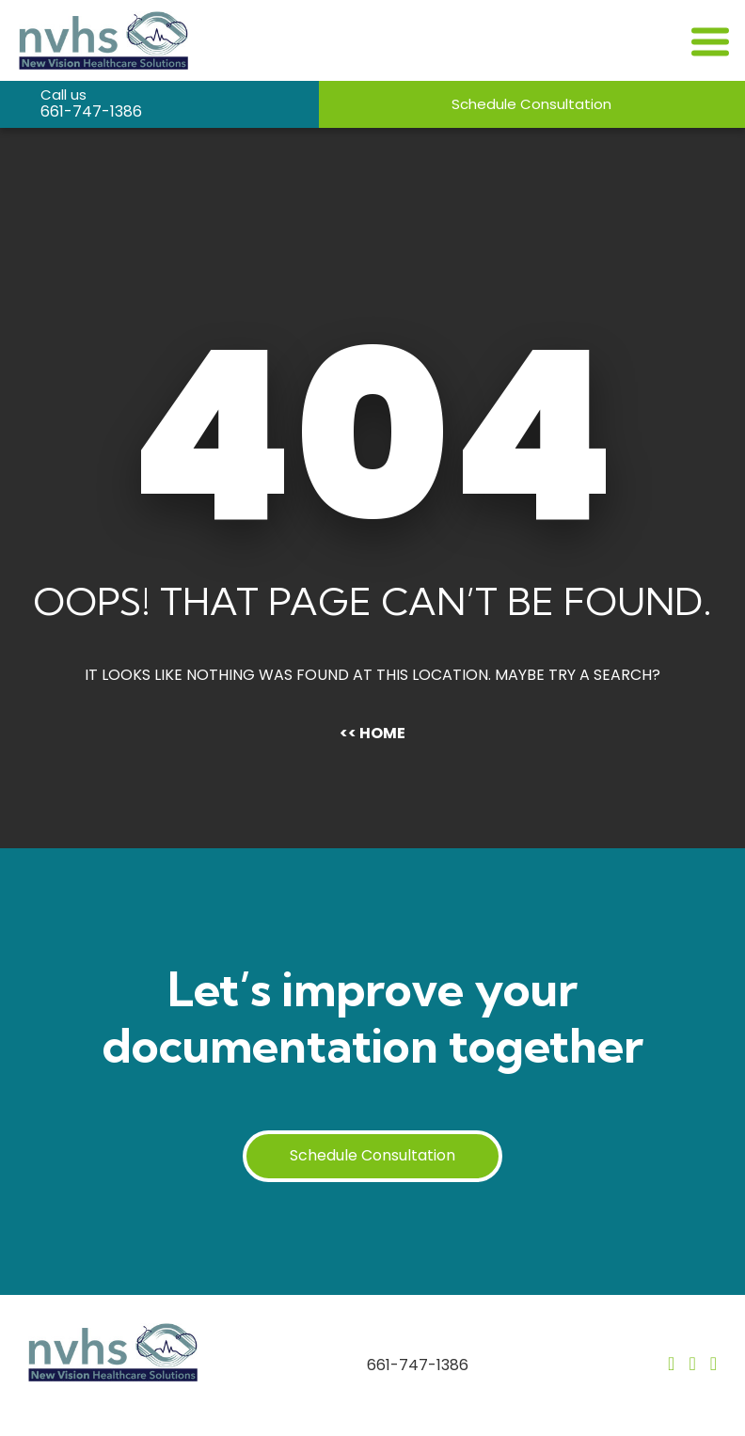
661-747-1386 (91, 110)
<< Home (372, 733)
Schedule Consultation (531, 104)
